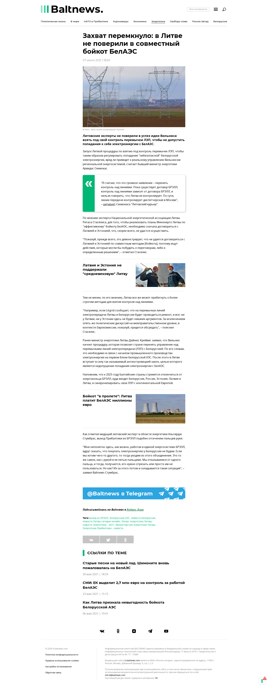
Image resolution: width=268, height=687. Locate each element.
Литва (125, 521)
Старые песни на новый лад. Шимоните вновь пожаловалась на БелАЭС (126, 565)
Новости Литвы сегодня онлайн (101, 521)
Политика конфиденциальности (61, 654)
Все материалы (198, 9)
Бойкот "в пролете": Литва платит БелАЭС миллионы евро (107, 400)
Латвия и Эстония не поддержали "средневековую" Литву (105, 269)
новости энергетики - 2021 (98, 525)
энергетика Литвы (141, 521)
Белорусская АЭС (120, 518)
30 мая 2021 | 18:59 (95, 574)
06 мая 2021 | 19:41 (95, 614)
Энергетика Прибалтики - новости (103, 528)
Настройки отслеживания (58, 666)
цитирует (109, 204)
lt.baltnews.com (132, 660)
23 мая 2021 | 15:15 (95, 594)
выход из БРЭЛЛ (98, 518)
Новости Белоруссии (143, 518)
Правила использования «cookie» (62, 660)
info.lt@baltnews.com (115, 675)
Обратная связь (53, 672)
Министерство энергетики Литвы (135, 525)
